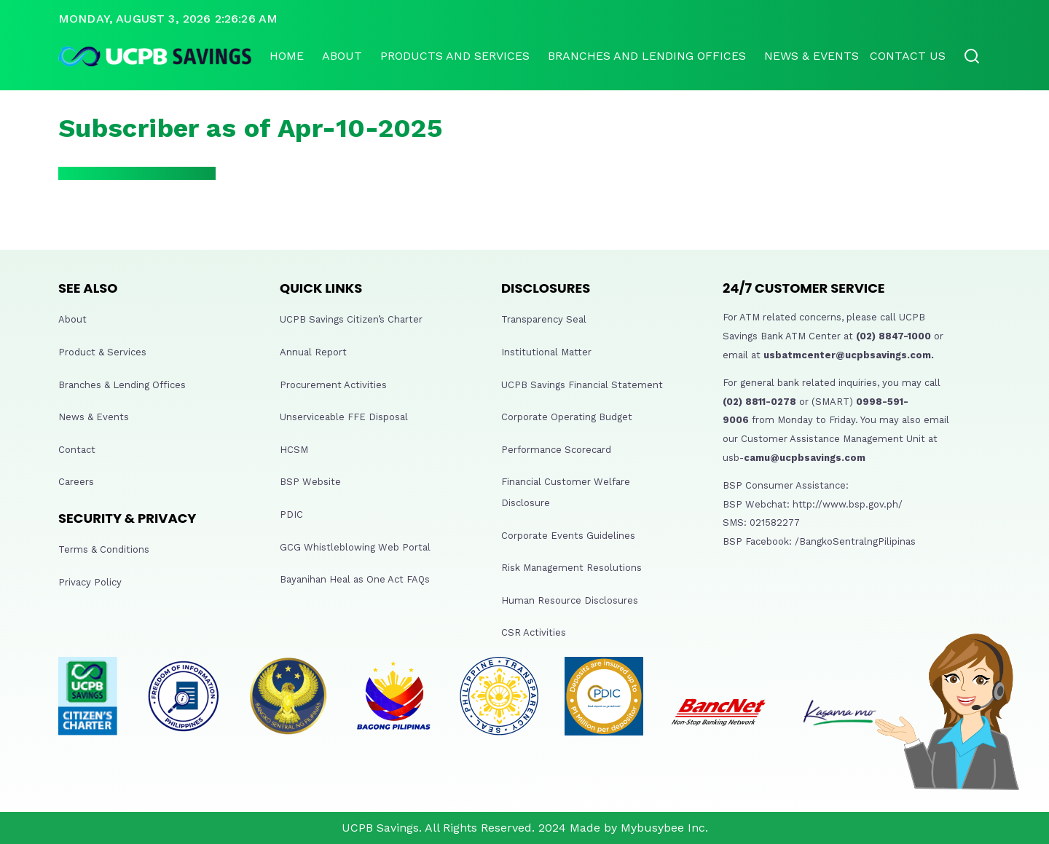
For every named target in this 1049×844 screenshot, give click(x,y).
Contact (76, 449)
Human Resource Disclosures (569, 600)
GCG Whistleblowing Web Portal (355, 547)
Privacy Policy (90, 582)
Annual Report (313, 352)
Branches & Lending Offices (122, 384)
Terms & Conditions (103, 549)
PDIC (291, 514)
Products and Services (455, 56)
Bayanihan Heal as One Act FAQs (355, 579)
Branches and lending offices (647, 56)
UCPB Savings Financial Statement (582, 384)
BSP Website (310, 481)
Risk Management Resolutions (571, 567)
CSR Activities (533, 632)
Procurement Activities (333, 384)
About (342, 56)
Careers (76, 481)
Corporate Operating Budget (566, 416)
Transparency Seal (543, 319)
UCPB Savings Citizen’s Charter (351, 319)
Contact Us (908, 56)
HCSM (294, 449)
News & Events (811, 56)
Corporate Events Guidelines (568, 535)
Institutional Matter (546, 352)
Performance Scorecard (556, 449)
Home (287, 56)
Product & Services (102, 352)
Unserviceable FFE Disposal (344, 416)
